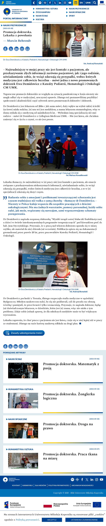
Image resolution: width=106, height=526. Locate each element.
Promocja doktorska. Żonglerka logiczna (69, 396)
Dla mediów (40, 485)
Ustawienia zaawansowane (84, 520)
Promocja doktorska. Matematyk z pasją (71, 366)
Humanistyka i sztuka (47, 9)
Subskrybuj (27, 485)
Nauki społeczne (77, 12)
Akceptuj (51, 520)
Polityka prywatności (58, 485)
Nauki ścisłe (42, 16)
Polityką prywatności (27, 520)
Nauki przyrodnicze (79, 9)
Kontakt (16, 485)
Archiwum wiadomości (82, 485)
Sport (72, 16)
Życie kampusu (43, 12)
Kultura (40, 19)
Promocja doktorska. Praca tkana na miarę (70, 456)
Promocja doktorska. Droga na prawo (68, 426)
